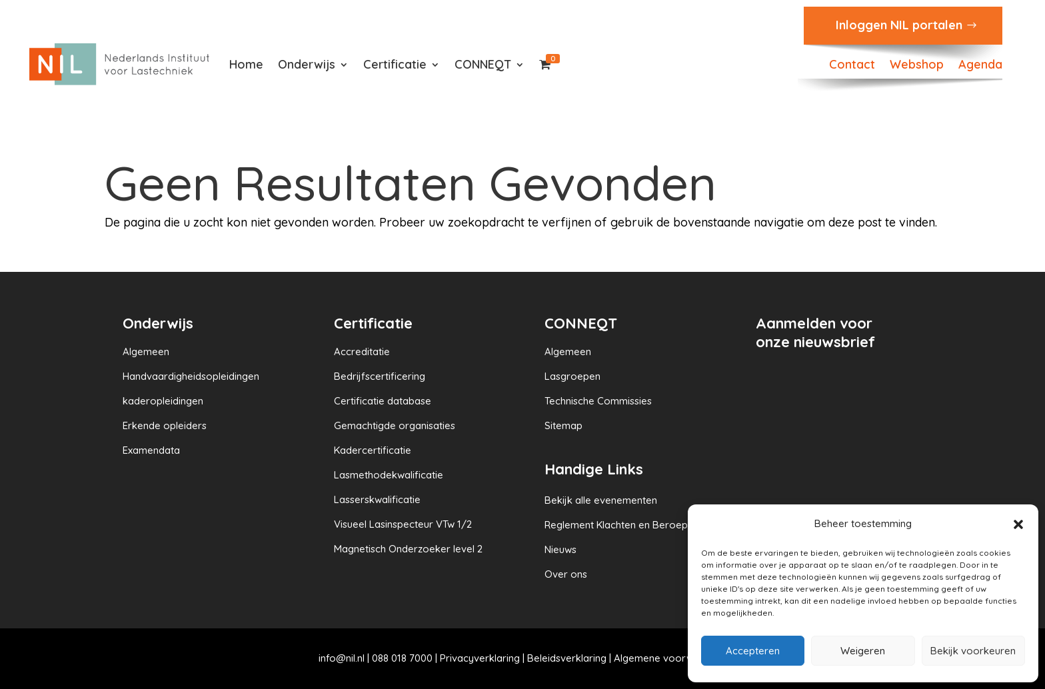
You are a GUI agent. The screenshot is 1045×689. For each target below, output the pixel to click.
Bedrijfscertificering (379, 376)
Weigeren (862, 650)
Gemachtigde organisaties (394, 425)
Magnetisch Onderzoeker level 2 (408, 548)
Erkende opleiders (165, 425)
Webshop (917, 66)
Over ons (565, 574)
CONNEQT (483, 64)
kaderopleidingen (163, 400)
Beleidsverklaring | (570, 658)
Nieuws (560, 549)
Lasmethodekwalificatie (388, 474)
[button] (1018, 524)
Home (246, 64)
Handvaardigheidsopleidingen (191, 376)
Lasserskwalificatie (377, 499)
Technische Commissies (598, 400)
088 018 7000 (402, 658)
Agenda (980, 66)
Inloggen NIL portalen (899, 25)
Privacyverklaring (480, 658)
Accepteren (753, 650)
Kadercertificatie (372, 450)
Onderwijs (306, 64)
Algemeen (146, 351)
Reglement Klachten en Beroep (616, 524)
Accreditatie (362, 351)
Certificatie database (382, 400)
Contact (852, 66)
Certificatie (395, 64)
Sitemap (563, 425)
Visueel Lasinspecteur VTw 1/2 (403, 524)
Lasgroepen (572, 376)
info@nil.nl (342, 658)
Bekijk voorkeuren (973, 650)
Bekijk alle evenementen (600, 500)
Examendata (151, 450)
